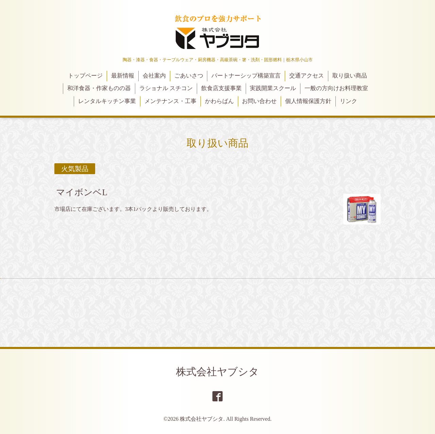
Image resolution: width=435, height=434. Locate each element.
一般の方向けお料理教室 (336, 88)
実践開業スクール (273, 88)
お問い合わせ (259, 101)
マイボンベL (81, 192)
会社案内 (154, 75)
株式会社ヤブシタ (217, 371)
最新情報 (122, 75)
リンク (348, 101)
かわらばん (219, 101)
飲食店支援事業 (221, 88)
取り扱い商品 (349, 75)
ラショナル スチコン (166, 88)
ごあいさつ (188, 75)
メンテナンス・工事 (170, 101)
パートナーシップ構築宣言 (246, 75)
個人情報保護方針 (308, 101)
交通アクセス (306, 75)
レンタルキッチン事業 (107, 101)
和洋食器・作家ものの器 (99, 88)
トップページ (85, 75)
